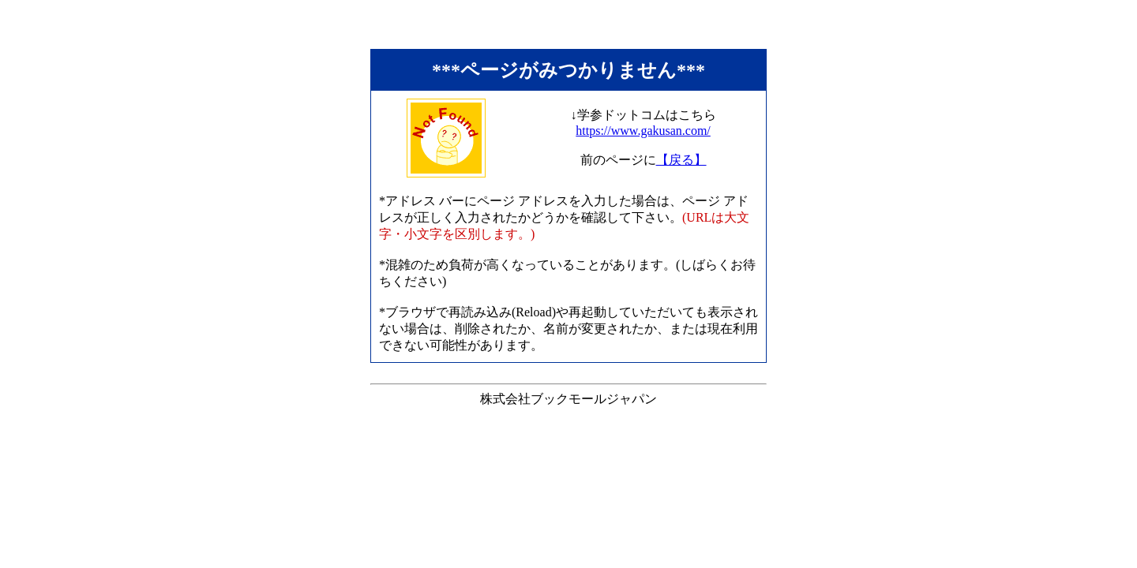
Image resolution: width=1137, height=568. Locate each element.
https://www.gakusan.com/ (643, 130)
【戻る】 (681, 159)
